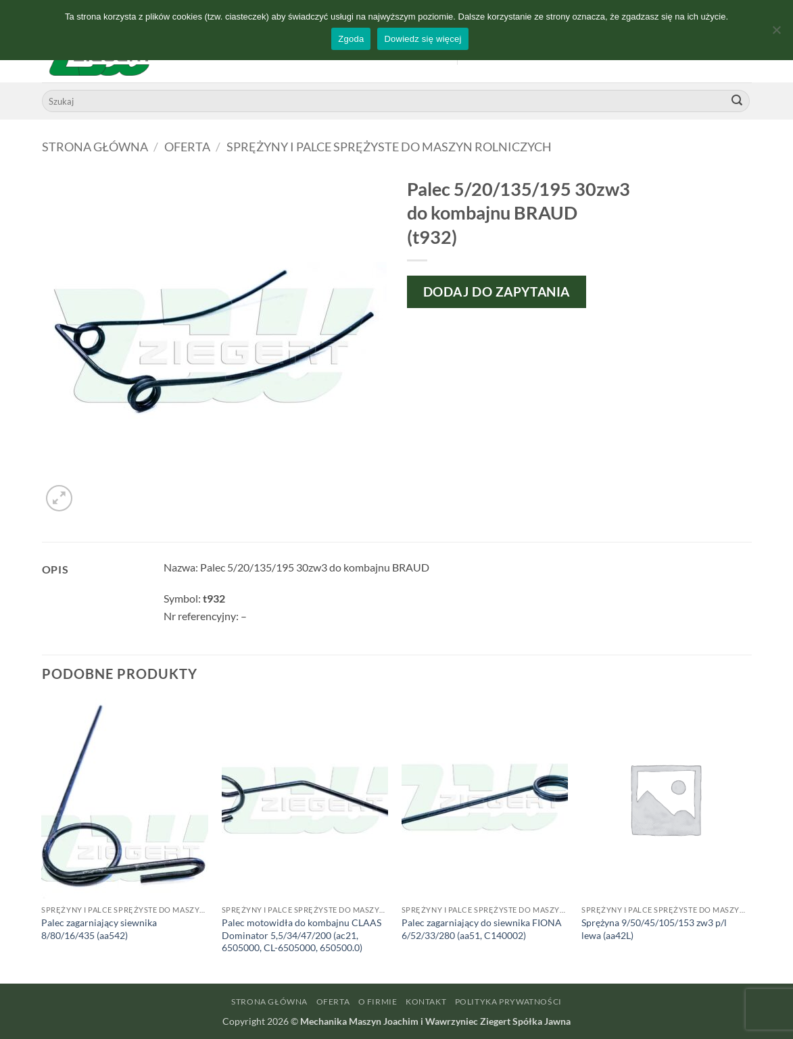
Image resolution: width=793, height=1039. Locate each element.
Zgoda (351, 39)
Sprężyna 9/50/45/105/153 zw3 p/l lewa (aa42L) (654, 929)
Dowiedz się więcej (422, 39)
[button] (59, 498)
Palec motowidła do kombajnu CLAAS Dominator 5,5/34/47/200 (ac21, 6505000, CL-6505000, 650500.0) (301, 935)
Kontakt (426, 1001)
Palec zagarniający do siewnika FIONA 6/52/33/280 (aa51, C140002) (482, 929)
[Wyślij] (736, 101)
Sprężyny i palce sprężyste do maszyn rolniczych (389, 146)
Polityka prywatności (508, 1001)
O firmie (378, 1001)
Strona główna (95, 146)
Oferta (187, 146)
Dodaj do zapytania (496, 291)
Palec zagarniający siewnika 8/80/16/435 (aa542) (99, 929)
